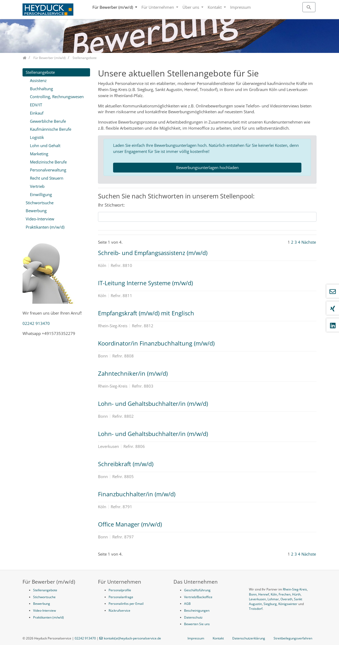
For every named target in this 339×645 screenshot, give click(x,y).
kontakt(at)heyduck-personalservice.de (132, 638)
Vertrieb (37, 186)
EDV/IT (36, 104)
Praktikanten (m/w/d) (45, 227)
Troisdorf (255, 608)
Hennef (263, 594)
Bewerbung (36, 210)
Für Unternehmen (158, 7)
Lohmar (273, 599)
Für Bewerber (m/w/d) (113, 7)
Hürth (296, 594)
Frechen (285, 594)
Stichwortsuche (39, 202)
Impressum (240, 7)
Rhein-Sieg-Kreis (295, 589)
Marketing (39, 153)
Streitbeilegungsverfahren (293, 638)
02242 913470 (36, 323)
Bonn (253, 594)
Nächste (308, 242)
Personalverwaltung (48, 169)
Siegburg (270, 604)
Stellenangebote (40, 72)
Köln (274, 594)
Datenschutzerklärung (248, 638)
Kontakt (215, 7)
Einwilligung (41, 194)
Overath (286, 599)
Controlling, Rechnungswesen (57, 96)
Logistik (37, 137)
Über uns (191, 7)
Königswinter (287, 604)
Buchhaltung (41, 88)
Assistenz (38, 80)
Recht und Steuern (46, 178)
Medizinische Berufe (48, 162)
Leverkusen (257, 599)
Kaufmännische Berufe (50, 129)
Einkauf (36, 113)
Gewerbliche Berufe (48, 121)
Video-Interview (40, 218)
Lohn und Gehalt (45, 145)
